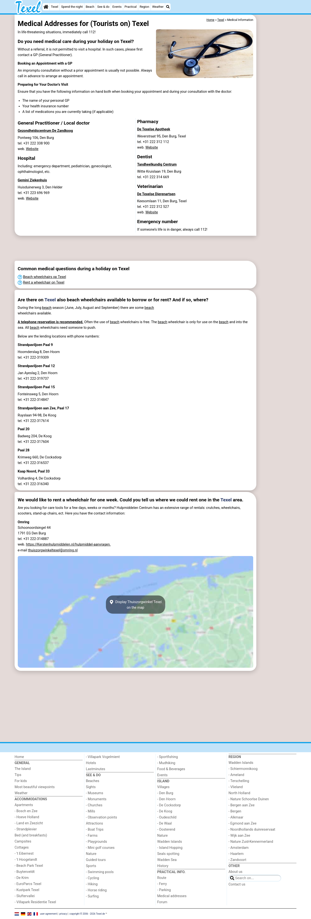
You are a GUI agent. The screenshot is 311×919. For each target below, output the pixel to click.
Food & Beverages (171, 769)
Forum (162, 902)
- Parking (164, 890)
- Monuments (96, 799)
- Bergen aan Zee (242, 805)
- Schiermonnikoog (243, 769)
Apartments (24, 805)
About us (235, 872)
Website (32, 149)
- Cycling (92, 878)
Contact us (237, 884)
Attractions (94, 823)
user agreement (48, 913)
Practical (131, 6)
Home (19, 757)
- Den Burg (165, 793)
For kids (21, 781)
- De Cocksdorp (169, 805)
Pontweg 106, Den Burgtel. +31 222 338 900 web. (36, 143)
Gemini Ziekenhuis (32, 180)
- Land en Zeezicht (29, 823)
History (162, 866)
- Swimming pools (100, 872)
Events (116, 6)
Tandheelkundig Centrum (157, 164)
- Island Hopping (169, 848)
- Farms (92, 836)
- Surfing (92, 896)
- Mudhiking (166, 763)
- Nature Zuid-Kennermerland (251, 842)
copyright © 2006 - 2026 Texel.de (87, 913)
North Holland (239, 793)
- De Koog (164, 811)
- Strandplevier (26, 829)
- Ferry (162, 884)
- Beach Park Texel (29, 866)
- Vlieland (236, 787)
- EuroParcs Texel (28, 884)
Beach (90, 6)
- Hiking (92, 884)
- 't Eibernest (24, 854)
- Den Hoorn (166, 799)
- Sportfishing (167, 757)
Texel (54, 6)
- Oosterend (166, 829)
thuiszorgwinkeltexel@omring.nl (53, 550)
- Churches (94, 805)
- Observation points (101, 817)
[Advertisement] (277, 126)
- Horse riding (96, 890)
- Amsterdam (239, 848)
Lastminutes (95, 769)
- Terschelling (239, 781)
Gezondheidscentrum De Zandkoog (45, 131)
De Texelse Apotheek (153, 129)
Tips (18, 775)
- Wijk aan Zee (239, 836)
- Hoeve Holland (27, 817)
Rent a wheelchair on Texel (43, 282)
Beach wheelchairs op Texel (44, 277)
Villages (163, 787)
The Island (23, 769)
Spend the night (72, 6)
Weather (158, 6)
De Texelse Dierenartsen (156, 194)
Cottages (22, 847)
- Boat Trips (95, 829)
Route (161, 878)
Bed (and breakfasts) (31, 835)
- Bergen (235, 811)
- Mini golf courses (100, 848)
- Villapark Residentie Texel (35, 902)
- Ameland (236, 775)
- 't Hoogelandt (26, 860)
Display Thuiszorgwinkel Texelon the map (135, 604)
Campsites (23, 841)
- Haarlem (236, 854)
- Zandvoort (237, 860)
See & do (103, 6)
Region (144, 6)
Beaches (92, 781)
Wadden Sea (167, 860)
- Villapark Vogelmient (103, 757)
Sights (91, 787)
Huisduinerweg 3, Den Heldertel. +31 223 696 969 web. (40, 193)
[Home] (46, 6)
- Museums (94, 793)
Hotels (91, 763)
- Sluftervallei (25, 896)
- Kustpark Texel (27, 890)
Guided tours (96, 860)
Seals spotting (168, 854)
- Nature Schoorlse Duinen (249, 799)
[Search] (168, 6)
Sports (91, 866)
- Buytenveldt (25, 872)
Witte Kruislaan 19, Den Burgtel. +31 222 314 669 (159, 174)
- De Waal (164, 823)
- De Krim (22, 878)
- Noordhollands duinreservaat (252, 829)
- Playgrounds (96, 842)
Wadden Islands (169, 842)
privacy (63, 913)
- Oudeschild (166, 817)
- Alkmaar (236, 817)
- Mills (90, 811)
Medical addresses (172, 896)
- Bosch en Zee (26, 811)
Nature (91, 854)
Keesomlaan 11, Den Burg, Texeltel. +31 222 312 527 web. (162, 206)
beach (47, 308)
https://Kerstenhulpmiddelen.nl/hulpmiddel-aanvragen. (68, 544)
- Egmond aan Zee (243, 823)
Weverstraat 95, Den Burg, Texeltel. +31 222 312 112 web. (161, 142)
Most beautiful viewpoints (35, 787)
